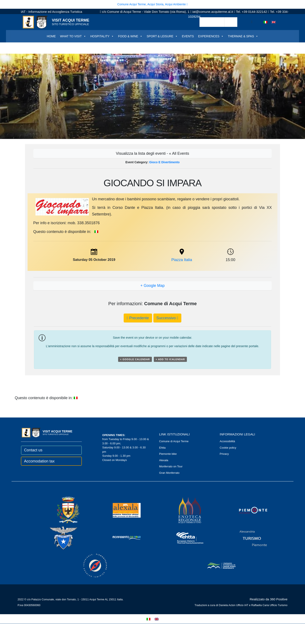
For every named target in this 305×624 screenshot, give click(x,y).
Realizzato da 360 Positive (268, 599)
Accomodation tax (39, 461)
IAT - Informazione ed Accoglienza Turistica (51, 11)
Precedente (138, 318)
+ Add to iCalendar (170, 359)
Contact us (33, 450)
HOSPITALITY (102, 36)
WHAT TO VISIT (73, 36)
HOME (51, 36)
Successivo (167, 318)
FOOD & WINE (130, 36)
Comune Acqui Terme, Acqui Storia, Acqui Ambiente (152, 4)
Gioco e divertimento (164, 162)
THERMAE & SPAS (243, 36)
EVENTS (188, 36)
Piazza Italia (181, 260)
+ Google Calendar (135, 359)
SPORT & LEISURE (162, 36)
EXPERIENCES (211, 36)
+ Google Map (152, 285)
